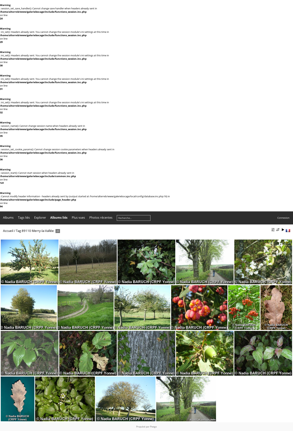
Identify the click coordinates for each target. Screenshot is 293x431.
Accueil (8, 231)
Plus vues (78, 218)
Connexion (283, 217)
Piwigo (153, 426)
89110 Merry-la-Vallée (38, 231)
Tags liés (24, 218)
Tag (18, 231)
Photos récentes (100, 218)
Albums (8, 218)
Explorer (40, 218)
